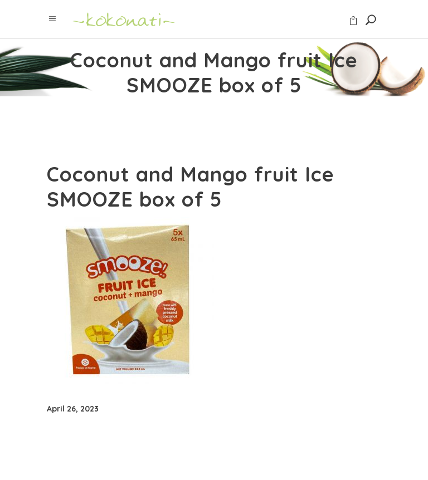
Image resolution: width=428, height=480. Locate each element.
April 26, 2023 (73, 409)
